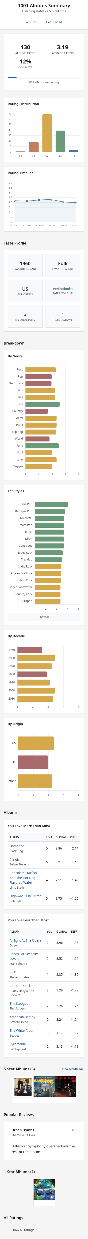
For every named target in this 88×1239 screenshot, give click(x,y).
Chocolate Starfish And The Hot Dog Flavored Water (23, 878)
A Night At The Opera (25, 940)
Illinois (14, 859)
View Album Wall (73, 1069)
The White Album (22, 1030)
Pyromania (18, 1044)
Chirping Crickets (22, 985)
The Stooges (19, 1003)
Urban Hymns (22, 1130)
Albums (31, 22)
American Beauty (22, 1017)
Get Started (54, 22)
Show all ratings (22, 1230)
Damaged (17, 846)
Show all (44, 617)
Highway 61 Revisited (25, 896)
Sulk (13, 972)
